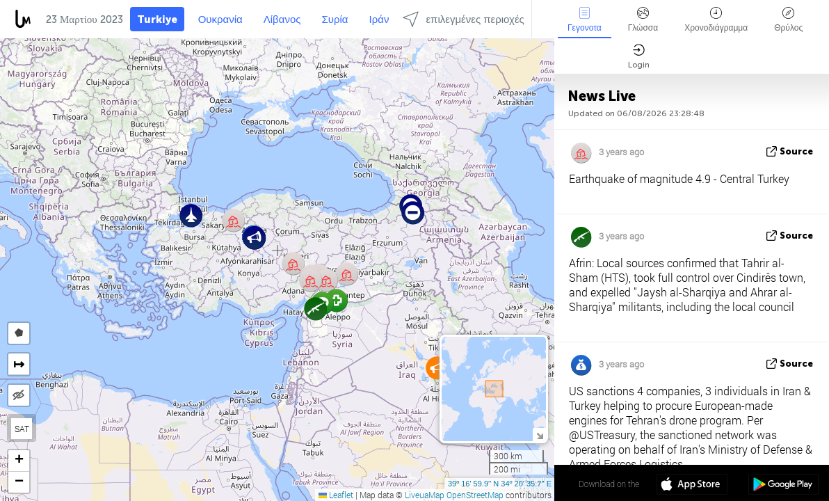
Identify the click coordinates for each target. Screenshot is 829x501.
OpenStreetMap (475, 494)
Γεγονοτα (585, 20)
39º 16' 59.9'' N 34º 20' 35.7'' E (500, 483)
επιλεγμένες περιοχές (463, 19)
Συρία (335, 19)
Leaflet (336, 494)
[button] (412, 212)
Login (639, 57)
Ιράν (379, 19)
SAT (22, 428)
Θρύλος (788, 20)
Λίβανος (282, 19)
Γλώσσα (643, 20)
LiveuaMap (424, 494)
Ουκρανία (220, 19)
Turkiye (157, 19)
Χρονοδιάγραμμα (716, 20)
